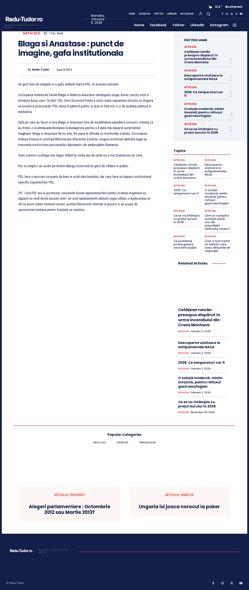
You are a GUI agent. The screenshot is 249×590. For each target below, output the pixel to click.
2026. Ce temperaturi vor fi (203, 94)
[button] (208, 13)
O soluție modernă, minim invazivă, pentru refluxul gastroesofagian (204, 112)
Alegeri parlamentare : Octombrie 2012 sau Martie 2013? (69, 509)
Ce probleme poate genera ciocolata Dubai (185, 244)
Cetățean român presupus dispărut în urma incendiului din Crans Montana (201, 57)
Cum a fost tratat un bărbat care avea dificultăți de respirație (217, 246)
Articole (31, 33)
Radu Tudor (41, 69)
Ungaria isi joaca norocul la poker (179, 507)
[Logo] (23, 25)
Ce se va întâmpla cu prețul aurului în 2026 (201, 131)
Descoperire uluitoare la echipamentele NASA (203, 77)
